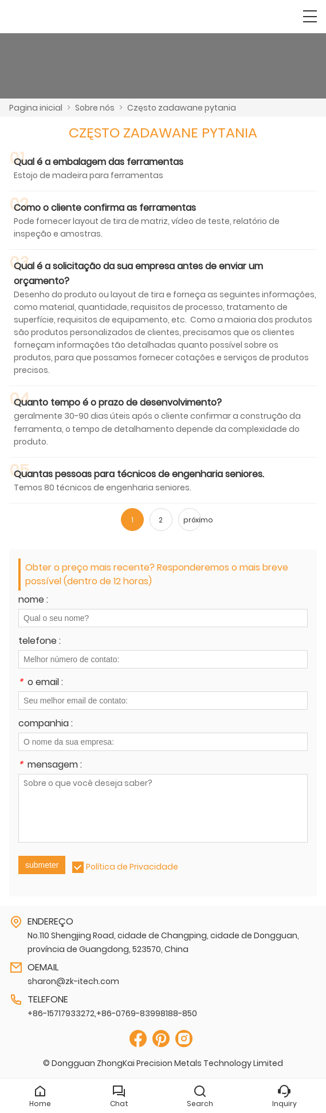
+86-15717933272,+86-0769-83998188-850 (112, 1013)
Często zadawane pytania (181, 107)
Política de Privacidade (132, 866)
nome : (33, 600)
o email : (40, 683)
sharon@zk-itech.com (73, 981)
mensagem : (50, 765)
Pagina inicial (35, 107)
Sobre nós (95, 107)
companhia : (45, 724)
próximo (192, 520)
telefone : (39, 641)
